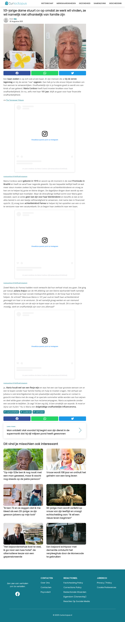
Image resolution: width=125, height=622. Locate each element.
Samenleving (100, 3)
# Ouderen (26, 411)
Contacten (46, 587)
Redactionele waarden (74, 592)
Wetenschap (47, 3)
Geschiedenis (115, 3)
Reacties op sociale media (76, 601)
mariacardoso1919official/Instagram (15, 176)
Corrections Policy (72, 587)
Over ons (45, 582)
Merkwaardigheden (66, 3)
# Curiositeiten (11, 411)
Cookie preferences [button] (106, 587)
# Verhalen (38, 411)
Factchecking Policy (73, 582)
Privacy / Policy (104, 582)
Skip (15, 19)
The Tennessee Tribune (15, 100)
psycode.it (46, 592)
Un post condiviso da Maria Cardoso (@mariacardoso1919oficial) (44, 169)
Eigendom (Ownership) (74, 596)
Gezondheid (84, 3)
